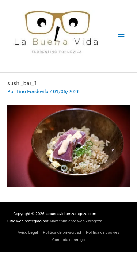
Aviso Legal (28, 232)
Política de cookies (102, 232)
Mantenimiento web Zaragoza (75, 221)
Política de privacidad (62, 232)
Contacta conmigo (68, 239)
